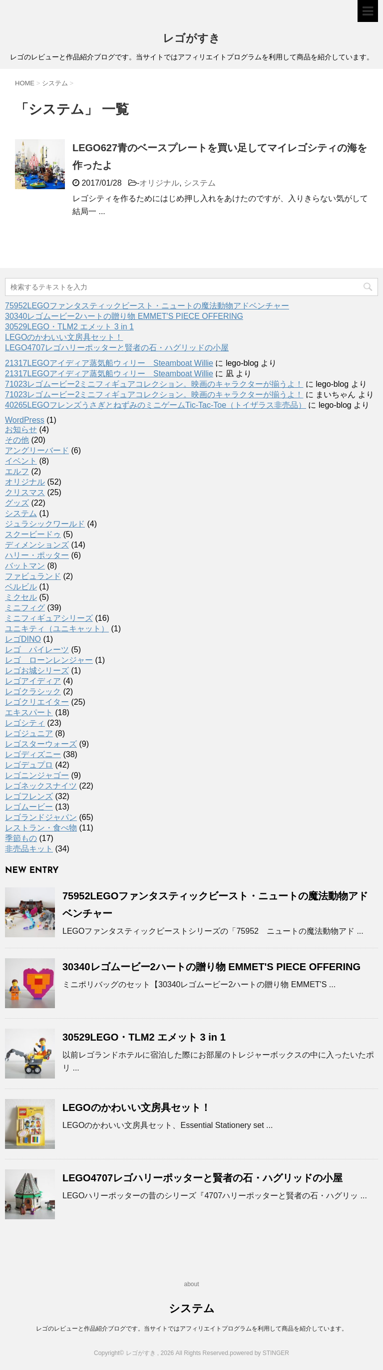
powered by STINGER (259, 1353)
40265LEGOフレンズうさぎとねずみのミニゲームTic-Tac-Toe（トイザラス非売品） (155, 405)
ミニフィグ (25, 607)
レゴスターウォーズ (41, 744)
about (191, 1284)
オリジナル (159, 183)
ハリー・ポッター (37, 555)
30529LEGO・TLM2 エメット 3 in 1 (69, 326)
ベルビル (21, 586)
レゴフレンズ (29, 796)
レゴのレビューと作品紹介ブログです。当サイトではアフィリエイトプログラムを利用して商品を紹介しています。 (192, 1328)
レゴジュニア (29, 733)
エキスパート (29, 712)
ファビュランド (33, 576)
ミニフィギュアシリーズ (49, 618)
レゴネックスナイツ (41, 786)
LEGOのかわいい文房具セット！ (64, 337)
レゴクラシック (33, 691)
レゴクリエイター (37, 702)
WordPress (24, 420)
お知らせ (21, 429)
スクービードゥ (33, 534)
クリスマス (25, 492)
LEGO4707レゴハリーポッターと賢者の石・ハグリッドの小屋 (117, 347)
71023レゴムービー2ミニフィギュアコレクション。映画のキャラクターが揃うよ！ (154, 384)
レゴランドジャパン (41, 817)
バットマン (25, 565)
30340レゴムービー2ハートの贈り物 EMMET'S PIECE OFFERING (124, 316)
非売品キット (29, 848)
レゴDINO (23, 639)
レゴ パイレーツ (37, 649)
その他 (17, 440)
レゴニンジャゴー (37, 775)
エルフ (17, 471)
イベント (21, 461)
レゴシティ (25, 723)
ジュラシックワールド (45, 524)
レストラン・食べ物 (41, 827)
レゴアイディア (33, 681)
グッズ (17, 503)
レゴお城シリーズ (37, 670)
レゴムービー (29, 807)
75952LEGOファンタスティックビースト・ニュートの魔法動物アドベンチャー (147, 305)
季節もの (21, 838)
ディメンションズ (37, 545)
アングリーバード (37, 450)
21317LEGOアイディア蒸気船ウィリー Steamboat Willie (109, 363)
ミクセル (21, 597)
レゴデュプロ (29, 765)
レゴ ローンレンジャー (49, 660)
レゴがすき (191, 39)
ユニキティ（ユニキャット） (57, 628)
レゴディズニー (33, 754)
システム (200, 183)
